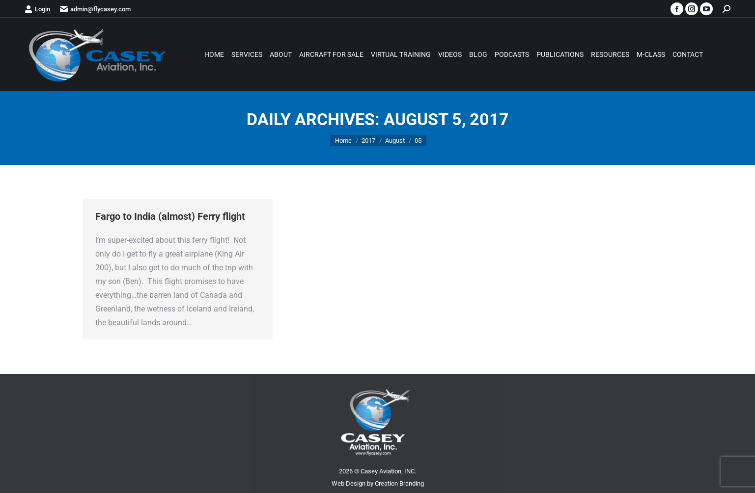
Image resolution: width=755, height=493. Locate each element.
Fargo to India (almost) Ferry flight (170, 216)
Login (37, 9)
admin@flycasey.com (95, 9)
